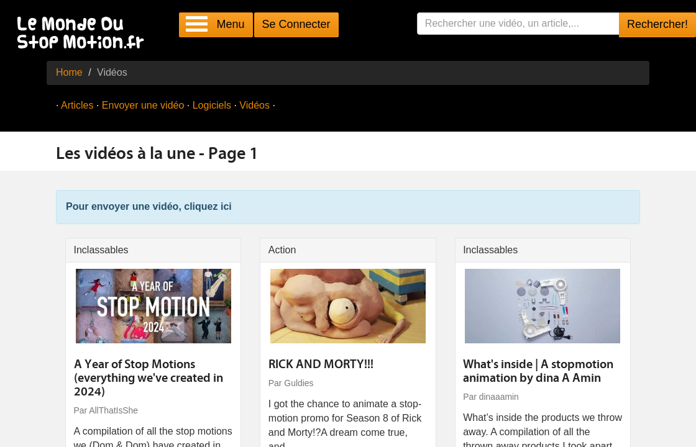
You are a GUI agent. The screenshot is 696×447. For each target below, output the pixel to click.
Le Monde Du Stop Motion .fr (84, 34)
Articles (77, 105)
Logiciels (212, 105)
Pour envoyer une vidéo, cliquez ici (149, 206)
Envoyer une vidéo (143, 105)
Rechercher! (657, 24)
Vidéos (254, 105)
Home (69, 72)
